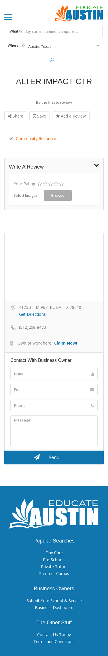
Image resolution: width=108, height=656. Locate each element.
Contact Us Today (54, 634)
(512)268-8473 (32, 326)
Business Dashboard (54, 607)
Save (39, 115)
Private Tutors (54, 566)
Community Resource (32, 138)
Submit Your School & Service (54, 600)
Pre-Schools (54, 559)
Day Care (54, 552)
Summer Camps (54, 573)
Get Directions (32, 313)
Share (15, 115)
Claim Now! (65, 342)
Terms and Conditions (54, 641)
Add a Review (71, 115)
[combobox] (53, 46)
